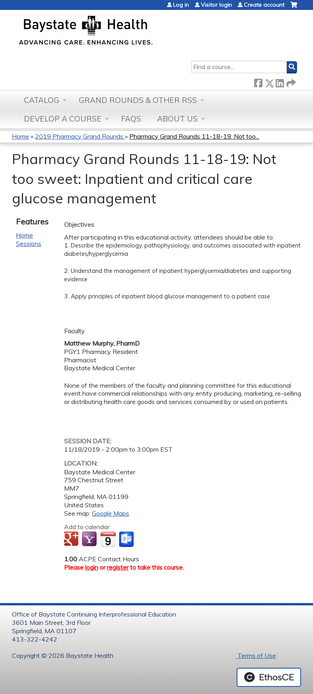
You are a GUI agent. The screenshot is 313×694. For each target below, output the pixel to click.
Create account (264, 5)
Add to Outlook (127, 539)
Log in (181, 5)
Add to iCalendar (108, 539)
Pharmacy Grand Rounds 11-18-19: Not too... (194, 136)
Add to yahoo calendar (90, 539)
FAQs (131, 119)
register (117, 567)
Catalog (41, 100)
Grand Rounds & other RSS (138, 100)
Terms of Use (256, 655)
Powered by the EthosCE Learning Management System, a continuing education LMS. (269, 677)
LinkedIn (280, 81)
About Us (177, 119)
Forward (290, 81)
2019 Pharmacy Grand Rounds (80, 136)
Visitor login (216, 5)
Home (20, 136)
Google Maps (110, 513)
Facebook (258, 81)
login (91, 567)
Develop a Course (62, 119)
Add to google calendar (72, 539)
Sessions (28, 243)
